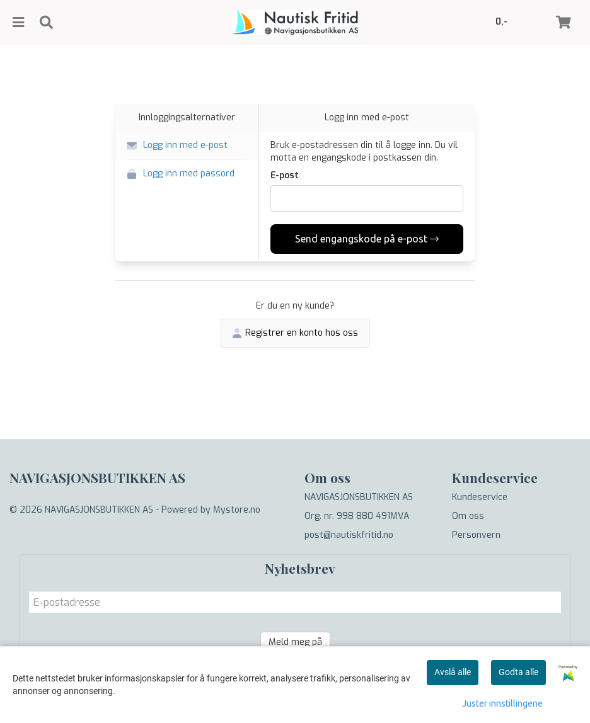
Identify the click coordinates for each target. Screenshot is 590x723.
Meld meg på (295, 642)
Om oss (468, 516)
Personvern (476, 535)
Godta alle (518, 672)
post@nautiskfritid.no (348, 535)
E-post (284, 175)
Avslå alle (452, 672)
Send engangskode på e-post (367, 238)
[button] (186, 146)
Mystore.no (236, 510)
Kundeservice (479, 497)
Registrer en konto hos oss (295, 333)
